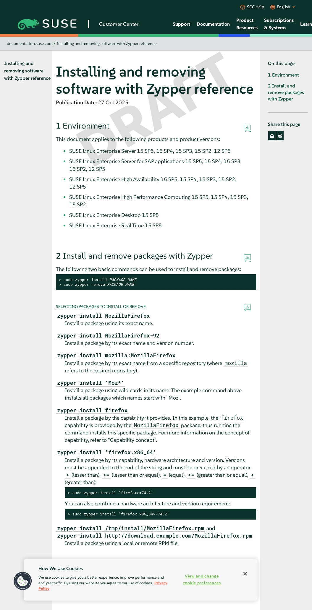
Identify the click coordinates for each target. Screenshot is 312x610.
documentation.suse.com (30, 43)
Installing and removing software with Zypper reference (106, 43)
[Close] (245, 573)
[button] (22, 581)
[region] (141, 580)
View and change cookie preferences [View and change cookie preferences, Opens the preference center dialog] (202, 579)
